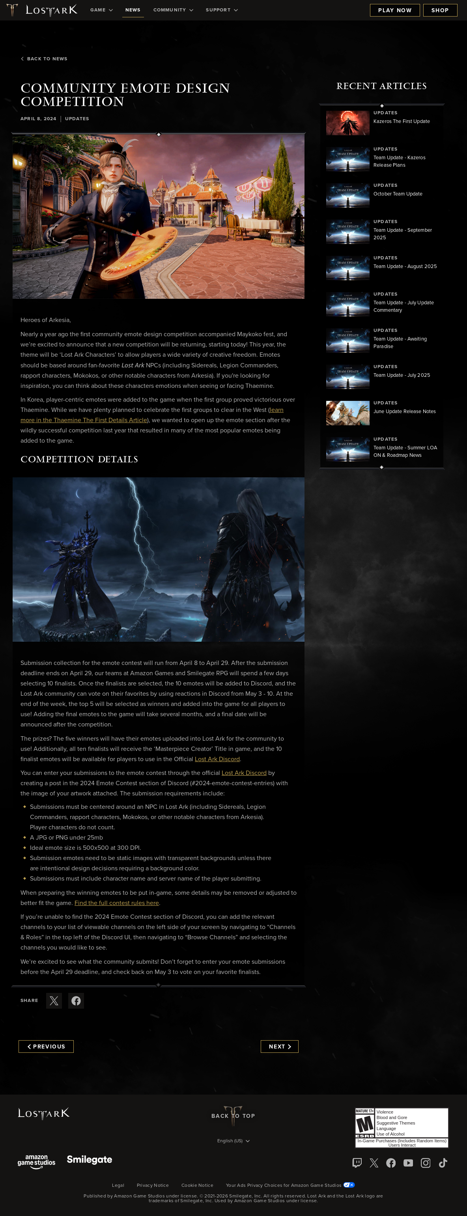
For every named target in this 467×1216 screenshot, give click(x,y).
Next (280, 1047)
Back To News (44, 59)
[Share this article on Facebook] (76, 1001)
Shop (440, 10)
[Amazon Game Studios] (36, 1163)
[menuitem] (101, 10)
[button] (158, 216)
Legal (118, 1185)
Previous (46, 1047)
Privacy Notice (153, 1185)
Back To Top (233, 1116)
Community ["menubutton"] (173, 10)
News (133, 10)
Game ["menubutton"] (101, 10)
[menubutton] (233, 1141)
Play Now (395, 10)
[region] (381, 286)
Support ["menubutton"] (221, 10)
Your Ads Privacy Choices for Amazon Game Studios (290, 1185)
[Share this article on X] (54, 1001)
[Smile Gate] (89, 1163)
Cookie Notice (197, 1185)
